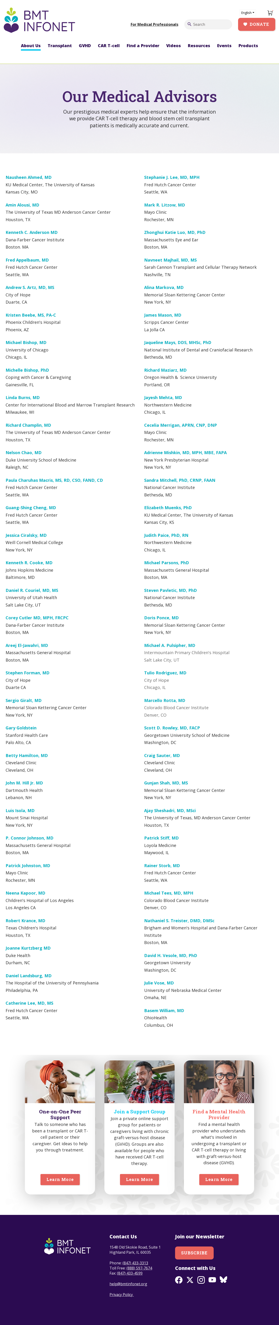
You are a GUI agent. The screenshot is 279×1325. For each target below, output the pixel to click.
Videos (173, 45)
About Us (31, 45)
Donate (259, 24)
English (246, 12)
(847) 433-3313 (135, 1263)
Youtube (212, 1280)
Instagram (201, 1280)
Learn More (60, 1179)
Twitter (190, 1280)
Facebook (179, 1280)
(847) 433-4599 (130, 1273)
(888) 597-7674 (139, 1268)
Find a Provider (143, 45)
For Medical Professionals (154, 24)
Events (224, 45)
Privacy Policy (122, 1294)
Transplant (60, 45)
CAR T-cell (109, 45)
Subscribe (194, 1253)
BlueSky (223, 1280)
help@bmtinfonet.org (128, 1283)
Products (248, 45)
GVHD (85, 45)
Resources (199, 45)
